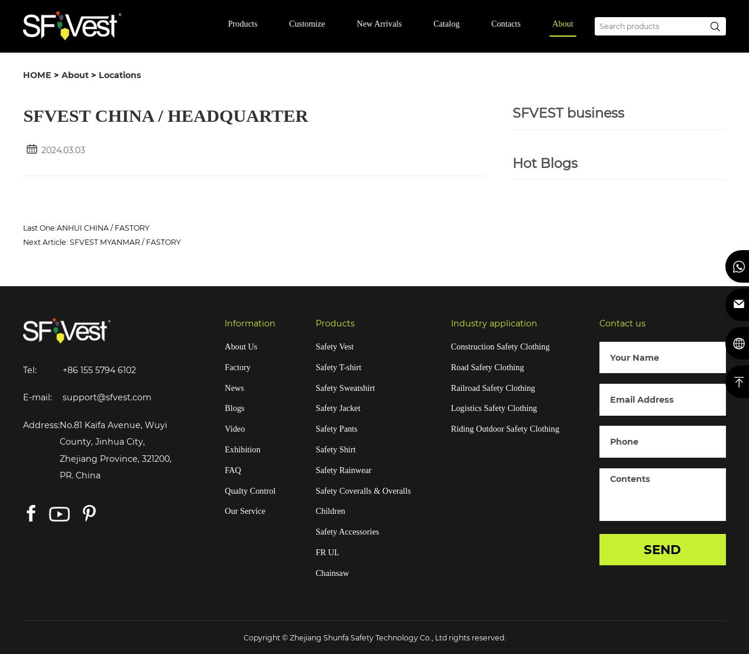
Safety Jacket (338, 408)
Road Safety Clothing (487, 367)
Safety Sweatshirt (345, 388)
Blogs (234, 408)
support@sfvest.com (107, 397)
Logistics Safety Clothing (494, 408)
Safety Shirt (336, 449)
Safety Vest (335, 346)
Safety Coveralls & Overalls (363, 491)
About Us (241, 346)
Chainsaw (332, 573)
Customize (307, 23)
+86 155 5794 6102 (99, 370)
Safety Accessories (347, 531)
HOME (37, 75)
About (562, 23)
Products (243, 23)
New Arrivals (378, 23)
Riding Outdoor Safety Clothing (505, 428)
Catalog (446, 23)
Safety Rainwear (344, 470)
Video (235, 428)
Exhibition (242, 449)
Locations (120, 75)
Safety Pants (337, 428)
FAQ (233, 470)
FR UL (327, 552)
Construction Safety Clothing (500, 346)
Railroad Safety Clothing (493, 388)
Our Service (245, 511)
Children (330, 511)
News (234, 388)
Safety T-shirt (338, 367)
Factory (238, 367)
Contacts (506, 23)
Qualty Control (250, 491)
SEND (662, 549)
